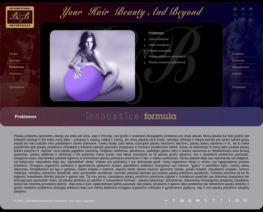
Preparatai (239, 87)
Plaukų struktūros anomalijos (167, 56)
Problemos (16, 67)
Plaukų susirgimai (160, 50)
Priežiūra (238, 53)
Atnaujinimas (240, 67)
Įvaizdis (237, 73)
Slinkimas (15, 73)
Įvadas (13, 53)
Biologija (14, 60)
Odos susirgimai (159, 44)
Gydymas (238, 60)
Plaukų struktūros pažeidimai (167, 62)
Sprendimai (16, 87)
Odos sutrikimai (159, 39)
